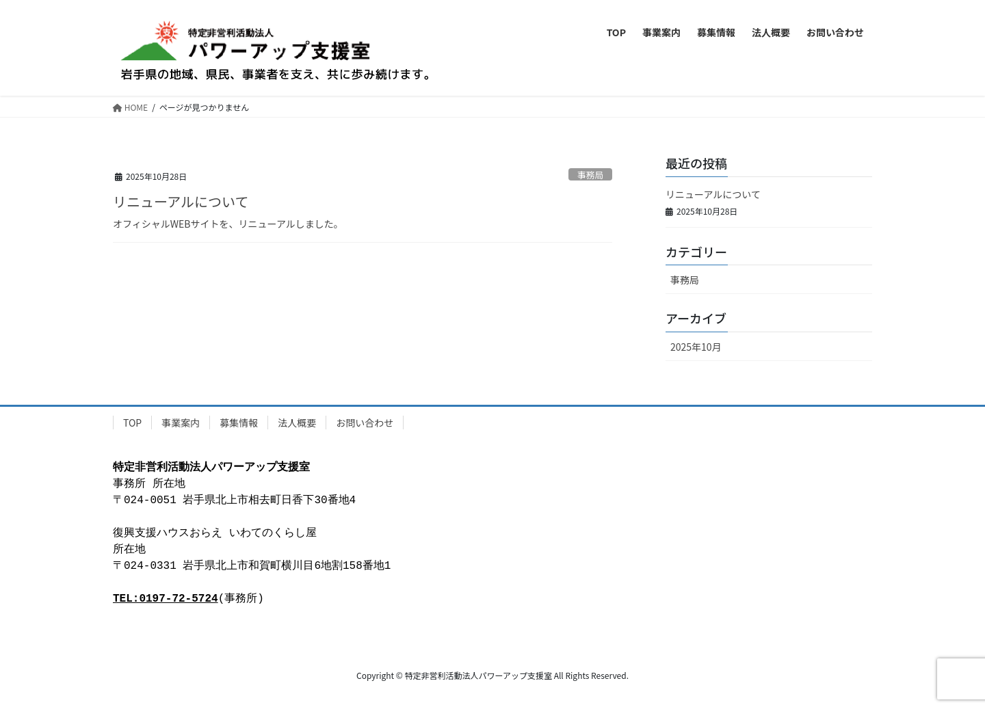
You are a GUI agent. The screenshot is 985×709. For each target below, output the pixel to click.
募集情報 (239, 422)
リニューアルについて (180, 201)
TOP (132, 422)
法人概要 (297, 422)
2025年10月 (696, 346)
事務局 (590, 174)
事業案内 (180, 422)
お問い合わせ (364, 422)
